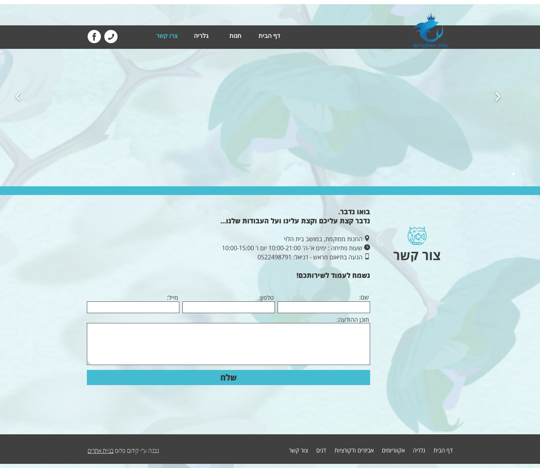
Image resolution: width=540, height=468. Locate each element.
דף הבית (269, 36)
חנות (235, 36)
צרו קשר (167, 36)
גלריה (201, 36)
